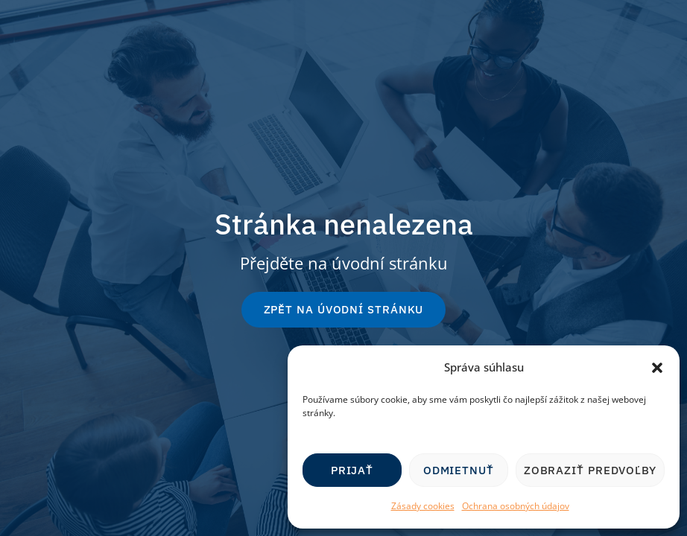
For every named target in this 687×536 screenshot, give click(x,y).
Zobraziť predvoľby (590, 470)
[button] (657, 367)
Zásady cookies (423, 506)
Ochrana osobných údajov (515, 506)
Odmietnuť (458, 470)
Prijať (352, 470)
